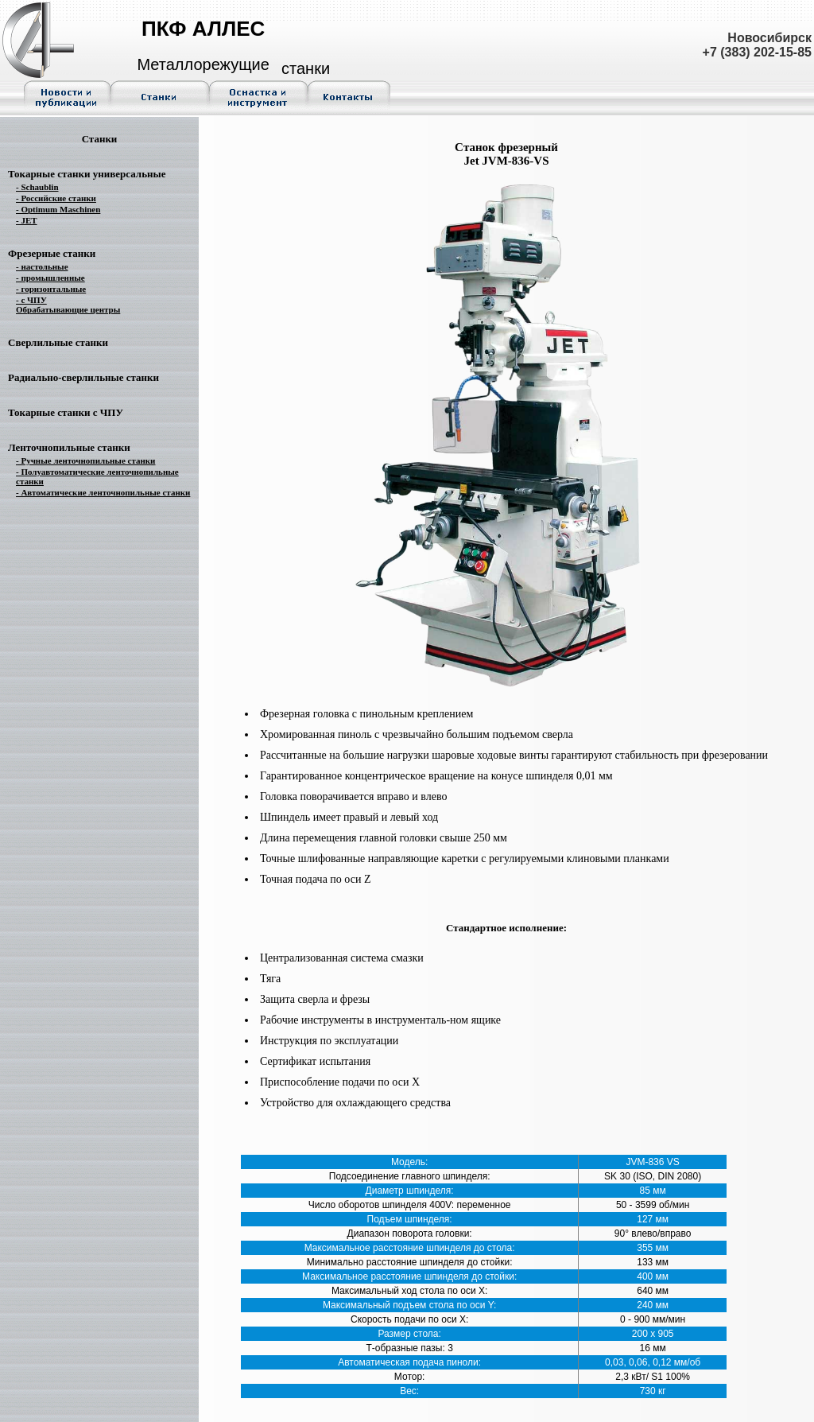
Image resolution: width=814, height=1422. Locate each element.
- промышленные (50, 277)
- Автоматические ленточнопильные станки (103, 492)
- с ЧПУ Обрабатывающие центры (68, 304)
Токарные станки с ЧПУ (65, 412)
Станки (100, 139)
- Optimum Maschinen (58, 209)
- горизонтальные (51, 288)
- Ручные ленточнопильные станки (85, 460)
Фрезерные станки (51, 253)
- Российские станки (56, 198)
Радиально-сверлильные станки (83, 377)
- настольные (42, 266)
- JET (26, 220)
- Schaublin (37, 187)
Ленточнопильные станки (69, 447)
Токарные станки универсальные (86, 174)
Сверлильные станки (58, 342)
